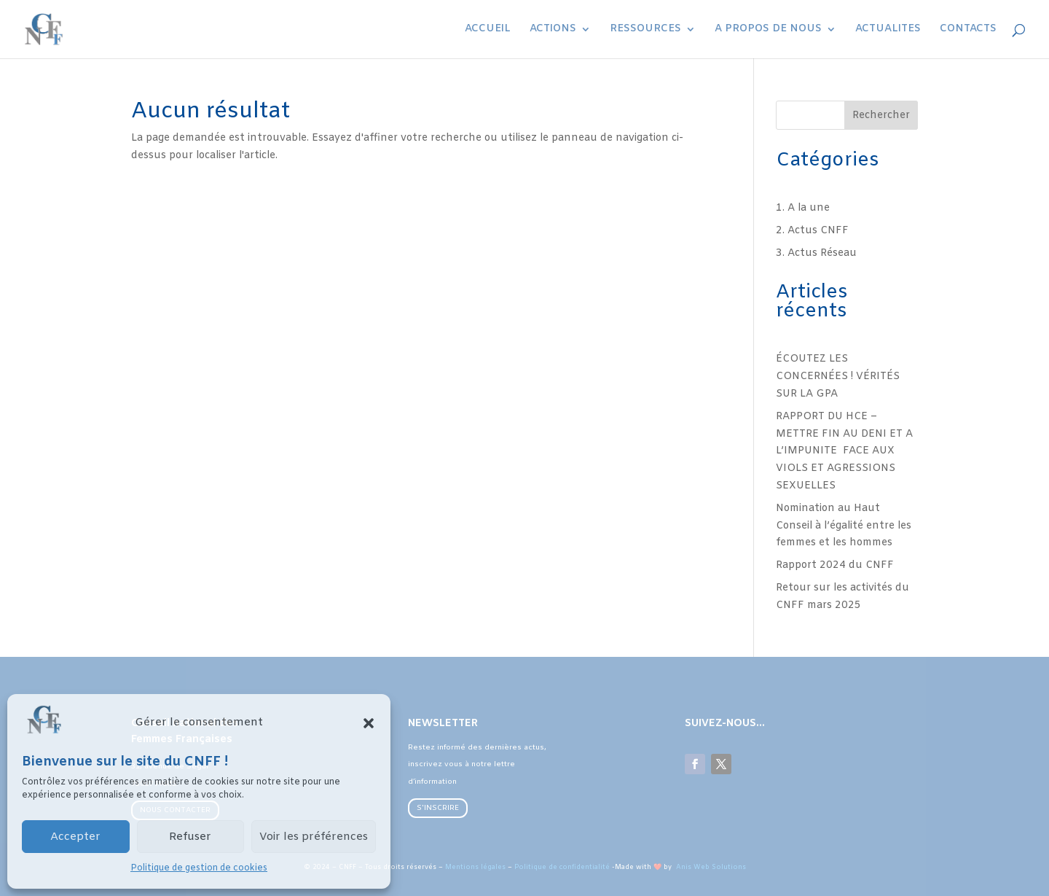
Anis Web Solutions (710, 867)
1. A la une (803, 208)
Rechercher (881, 115)
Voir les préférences (313, 837)
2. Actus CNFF (812, 231)
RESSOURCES (645, 30)
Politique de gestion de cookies (198, 868)
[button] (368, 723)
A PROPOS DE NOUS (768, 30)
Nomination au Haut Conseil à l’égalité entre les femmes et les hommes (843, 526)
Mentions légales (475, 867)
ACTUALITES (888, 30)
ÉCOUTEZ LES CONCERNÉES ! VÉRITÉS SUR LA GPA (838, 376)
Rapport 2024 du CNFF (835, 565)
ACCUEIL (488, 30)
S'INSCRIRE (438, 808)
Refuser (190, 837)
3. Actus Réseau (816, 253)
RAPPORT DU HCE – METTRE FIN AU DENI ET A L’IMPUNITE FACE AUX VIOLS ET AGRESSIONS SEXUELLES (844, 451)
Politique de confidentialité (562, 867)
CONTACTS (968, 30)
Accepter (75, 837)
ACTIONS (553, 30)
